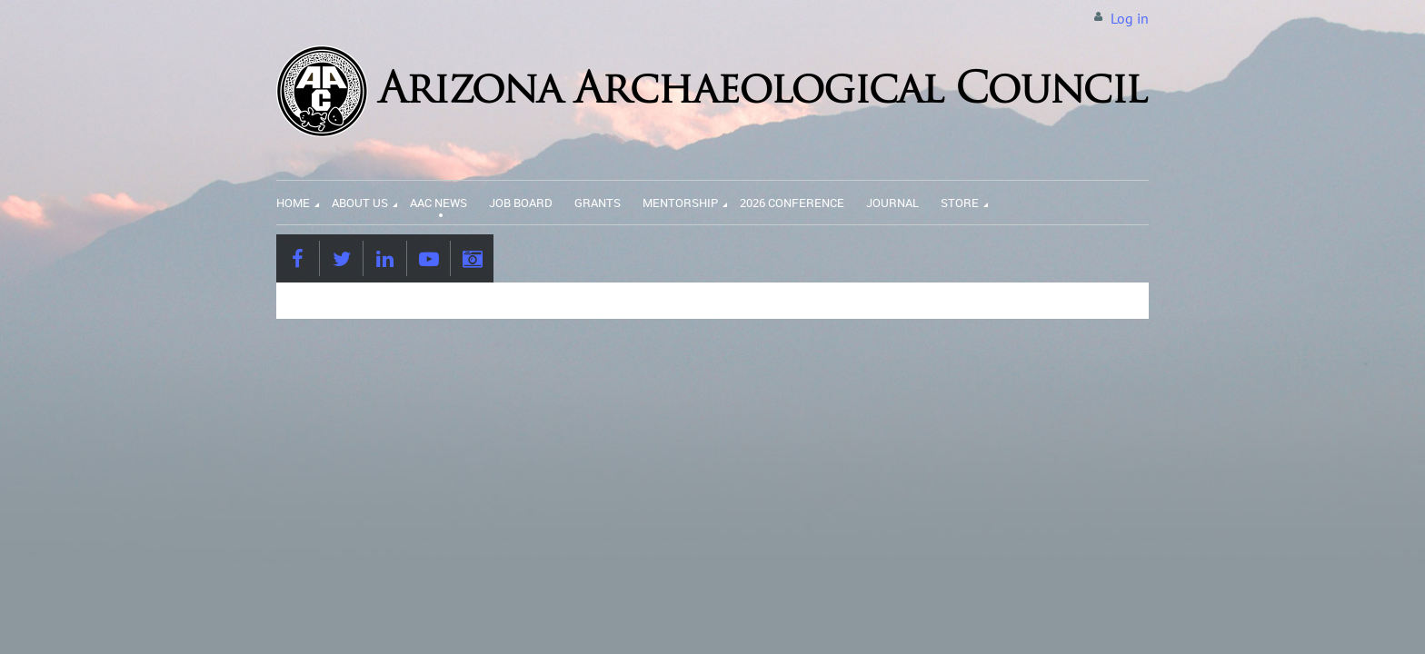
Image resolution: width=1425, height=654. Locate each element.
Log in (1130, 18)
